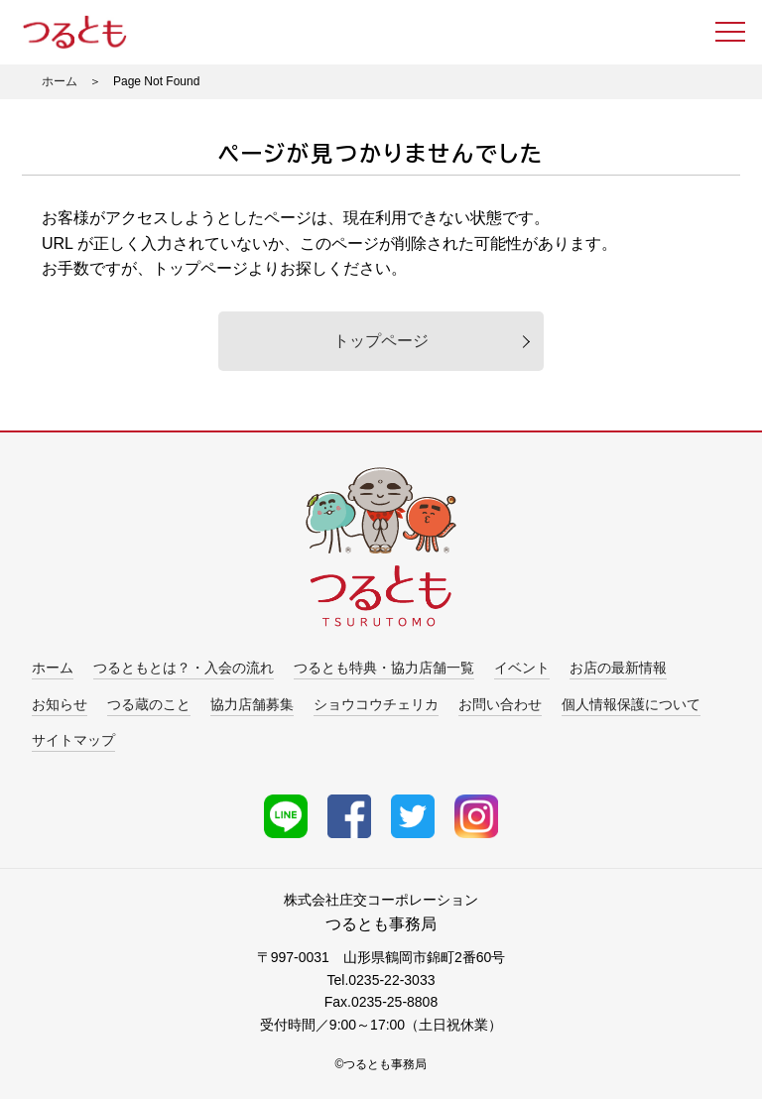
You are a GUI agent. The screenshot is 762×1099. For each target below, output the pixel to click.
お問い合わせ (500, 704)
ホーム (59, 81)
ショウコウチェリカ (376, 704)
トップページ (381, 340)
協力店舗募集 (252, 704)
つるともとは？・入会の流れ (183, 667)
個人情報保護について (631, 704)
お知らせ (59, 704)
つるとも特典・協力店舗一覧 (384, 667)
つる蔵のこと (148, 704)
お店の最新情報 (618, 667)
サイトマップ (73, 740)
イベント (522, 667)
